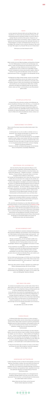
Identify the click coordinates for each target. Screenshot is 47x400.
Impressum (23, 390)
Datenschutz (23, 394)
